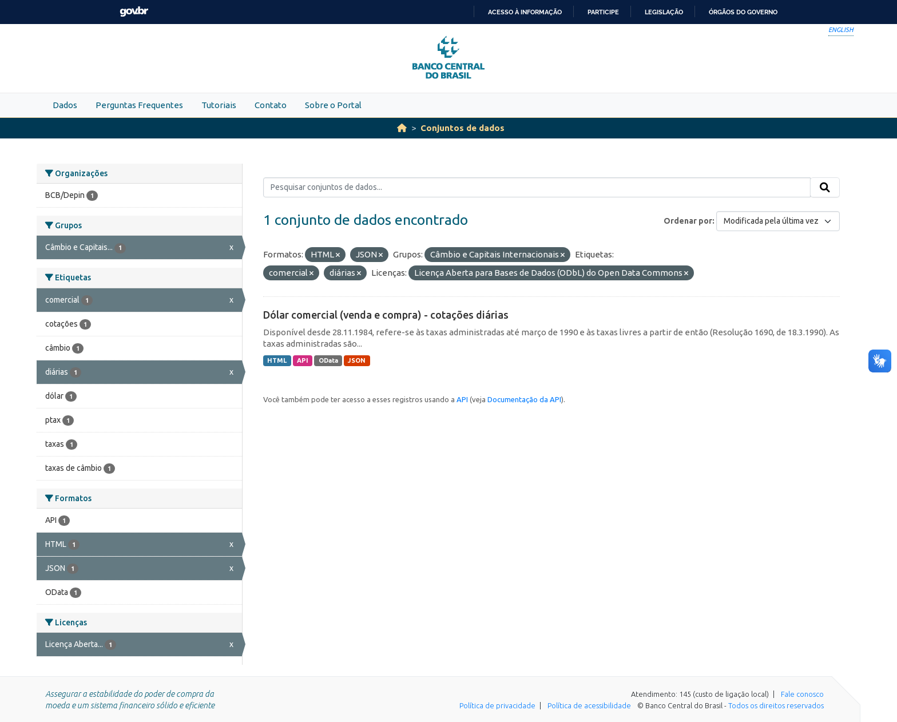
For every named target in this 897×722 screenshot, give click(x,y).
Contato (271, 105)
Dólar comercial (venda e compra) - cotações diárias (386, 314)
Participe (603, 12)
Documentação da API (524, 399)
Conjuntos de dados (462, 128)
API (302, 360)
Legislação (664, 12)
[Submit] (825, 187)
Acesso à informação (525, 12)
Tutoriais (218, 105)
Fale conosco (802, 694)
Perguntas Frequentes (139, 105)
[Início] (402, 128)
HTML (277, 360)
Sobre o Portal (333, 105)
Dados (65, 105)
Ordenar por (688, 220)
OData (328, 360)
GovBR (134, 11)
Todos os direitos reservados (776, 705)
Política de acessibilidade (589, 705)
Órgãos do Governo (743, 12)
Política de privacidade (497, 705)
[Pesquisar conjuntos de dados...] (537, 187)
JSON (357, 360)
